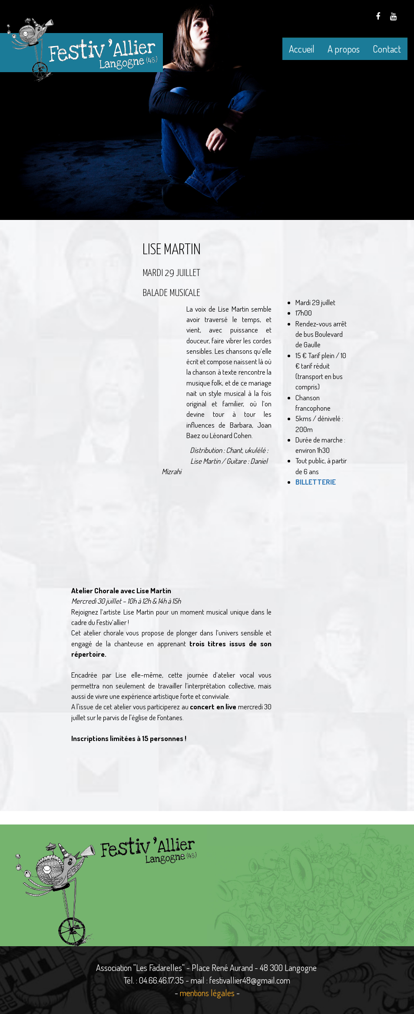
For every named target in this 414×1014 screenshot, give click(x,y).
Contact (387, 49)
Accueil (302, 49)
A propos (344, 49)
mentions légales (207, 992)
